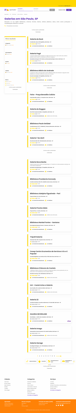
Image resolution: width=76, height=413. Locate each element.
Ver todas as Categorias (32, 395)
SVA (22, 404)
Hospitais (52, 383)
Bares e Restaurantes (31, 388)
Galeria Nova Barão (38, 162)
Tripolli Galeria (36, 237)
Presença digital (25, 405)
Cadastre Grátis (62, 10)
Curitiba (6, 388)
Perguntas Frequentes (8, 404)
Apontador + (24, 403)
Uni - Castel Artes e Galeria (41, 285)
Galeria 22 (34, 299)
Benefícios (29, 391)
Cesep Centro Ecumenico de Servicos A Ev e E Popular (49, 252)
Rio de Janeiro (7, 383)
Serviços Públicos (53, 386)
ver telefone (49, 46)
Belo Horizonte (7, 385)
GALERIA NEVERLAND (38, 314)
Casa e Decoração (31, 393)
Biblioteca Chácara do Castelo (43, 268)
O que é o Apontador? (8, 403)
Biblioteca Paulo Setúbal (40, 123)
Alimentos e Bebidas (31, 381)
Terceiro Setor (53, 388)
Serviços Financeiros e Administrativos (58, 385)
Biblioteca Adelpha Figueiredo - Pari (45, 193)
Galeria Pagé (35, 53)
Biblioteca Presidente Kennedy (43, 179)
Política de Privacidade (43, 403)
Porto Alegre (7, 390)
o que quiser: (20, 8)
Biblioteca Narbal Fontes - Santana (44, 222)
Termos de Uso (7, 405)
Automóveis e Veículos (32, 386)
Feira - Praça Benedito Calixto (42, 94)
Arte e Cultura (30, 385)
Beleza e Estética (30, 390)
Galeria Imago (36, 328)
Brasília (6, 386)
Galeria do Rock (36, 39)
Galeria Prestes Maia (38, 208)
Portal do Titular (42, 404)
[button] (74, 362)
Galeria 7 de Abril (37, 138)
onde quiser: (36, 8)
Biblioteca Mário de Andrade (42, 70)
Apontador (6, 14)
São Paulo (6, 381)
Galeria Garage (36, 343)
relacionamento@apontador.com (63, 403)
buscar (52, 9)
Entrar (69, 9)
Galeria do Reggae (37, 109)
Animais (29, 383)
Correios (52, 381)
